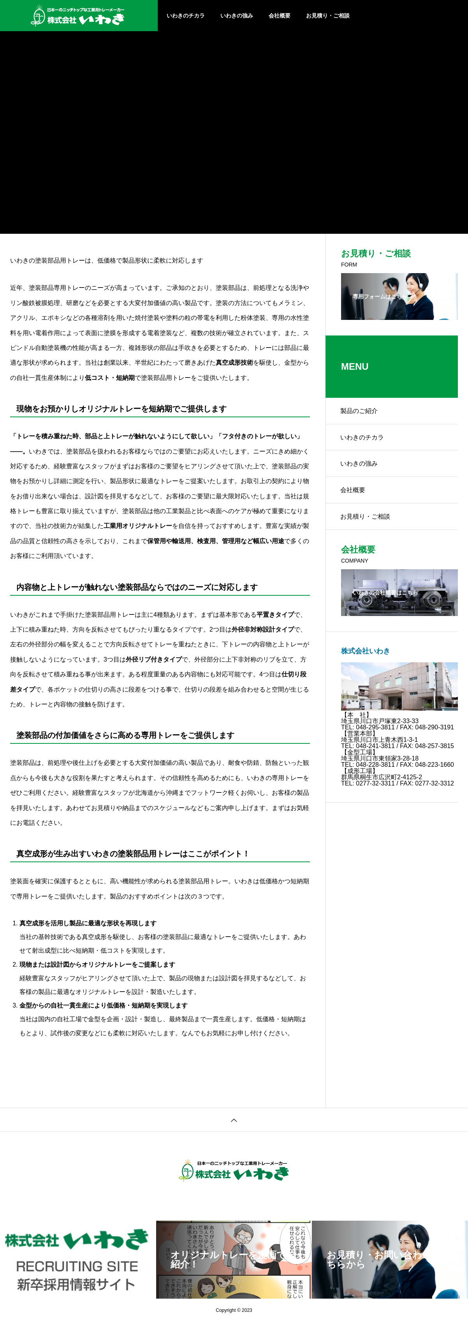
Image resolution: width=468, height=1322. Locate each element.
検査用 (206, 541)
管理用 (231, 541)
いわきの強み (236, 15)
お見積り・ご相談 (328, 15)
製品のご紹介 (359, 411)
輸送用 (181, 541)
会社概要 (279, 15)
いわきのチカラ (186, 15)
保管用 (156, 541)
